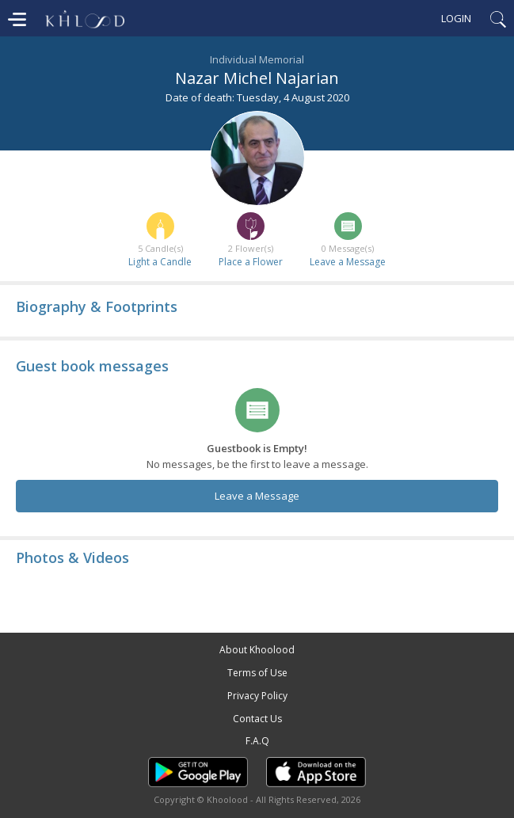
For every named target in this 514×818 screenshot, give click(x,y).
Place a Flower (251, 261)
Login (456, 18)
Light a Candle (160, 261)
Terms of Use (257, 672)
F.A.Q (257, 741)
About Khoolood (257, 649)
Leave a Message (348, 261)
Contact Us (257, 718)
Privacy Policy (257, 695)
